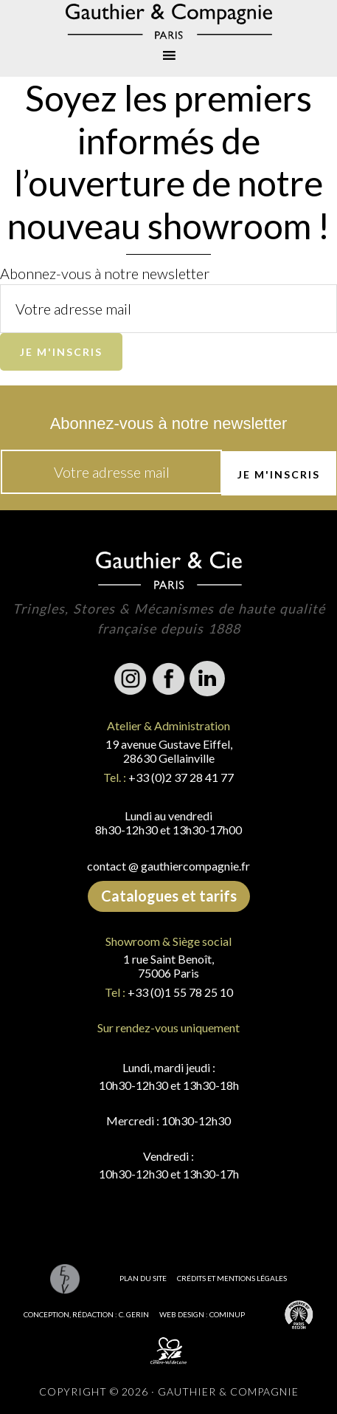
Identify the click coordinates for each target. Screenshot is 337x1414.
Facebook (169, 678)
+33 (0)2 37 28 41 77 (181, 777)
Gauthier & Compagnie (168, 21)
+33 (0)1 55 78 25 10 (180, 992)
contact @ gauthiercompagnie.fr (168, 866)
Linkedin (207, 678)
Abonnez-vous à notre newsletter (104, 273)
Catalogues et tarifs (169, 896)
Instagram (130, 678)
